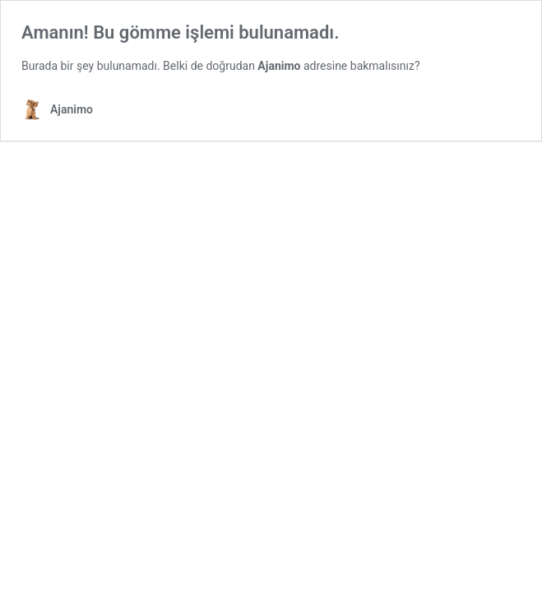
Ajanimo (278, 65)
